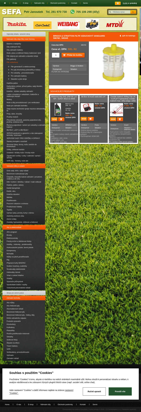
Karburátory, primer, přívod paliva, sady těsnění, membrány (25, 87)
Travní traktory (12, 346)
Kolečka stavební (13, 194)
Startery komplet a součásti (17, 141)
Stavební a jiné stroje (19, 79)
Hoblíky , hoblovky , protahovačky (19, 244)
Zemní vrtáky (11, 219)
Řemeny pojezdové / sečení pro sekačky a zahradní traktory (26, 126)
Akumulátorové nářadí (15, 309)
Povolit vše (120, 391)
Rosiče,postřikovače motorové (18, 334)
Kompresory (11, 251)
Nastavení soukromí (129, 409)
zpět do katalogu (128, 36)
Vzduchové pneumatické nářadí (18, 288)
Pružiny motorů (12, 117)
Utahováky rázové (13, 272)
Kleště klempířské (13, 188)
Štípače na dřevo (13, 343)
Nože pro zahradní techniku (17, 106)
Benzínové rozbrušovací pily (17, 174)
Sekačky (10, 337)
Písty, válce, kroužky (14, 114)
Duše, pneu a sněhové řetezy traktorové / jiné (24, 53)
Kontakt (74, 3)
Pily (8, 260)
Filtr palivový (11, 59)
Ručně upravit (94, 391)
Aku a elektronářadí (14, 227)
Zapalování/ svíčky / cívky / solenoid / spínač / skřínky (24, 157)
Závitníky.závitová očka (15, 216)
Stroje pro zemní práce (15, 293)
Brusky (9, 235)
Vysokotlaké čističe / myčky (17, 285)
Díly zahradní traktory (15, 50)
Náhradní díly (39, 3)
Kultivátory (11, 327)
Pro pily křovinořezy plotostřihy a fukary (25, 70)
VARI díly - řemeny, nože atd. (18, 161)
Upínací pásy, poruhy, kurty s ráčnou (20, 213)
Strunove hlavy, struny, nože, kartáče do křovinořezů (22, 145)
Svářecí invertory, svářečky (17, 266)
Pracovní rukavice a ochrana (17, 204)
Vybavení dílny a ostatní (16, 166)
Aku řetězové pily (13, 306)
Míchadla (10, 254)
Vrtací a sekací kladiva (15, 275)
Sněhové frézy (12, 340)
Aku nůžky (10, 303)
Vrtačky (9, 278)
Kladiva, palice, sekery (15, 185)
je (130, 3)
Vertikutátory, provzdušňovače (18, 352)
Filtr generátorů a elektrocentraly (23, 67)
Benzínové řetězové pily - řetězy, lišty (20, 315)
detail (54, 119)
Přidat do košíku (74, 55)
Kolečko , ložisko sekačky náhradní (20, 91)
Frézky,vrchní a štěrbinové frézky (19, 241)
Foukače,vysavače (14, 321)
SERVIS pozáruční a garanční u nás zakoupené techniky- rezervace (25, 134)
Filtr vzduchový (12, 62)
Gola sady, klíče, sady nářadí (17, 171)
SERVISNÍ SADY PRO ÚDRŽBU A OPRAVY (23, 138)
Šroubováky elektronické (16, 269)
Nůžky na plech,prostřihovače (18, 257)
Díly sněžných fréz (13, 47)
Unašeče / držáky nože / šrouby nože (20, 153)
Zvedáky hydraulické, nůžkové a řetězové (22, 222)
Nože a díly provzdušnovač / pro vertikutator (23, 103)
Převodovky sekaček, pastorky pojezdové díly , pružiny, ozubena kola (24, 121)
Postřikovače (11, 200)
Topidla (9, 210)
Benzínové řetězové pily (16, 312)
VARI (8, 349)
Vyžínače (10, 355)
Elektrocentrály (12, 238)
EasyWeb (83, 409)
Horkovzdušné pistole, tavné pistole (20, 247)
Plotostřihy (11, 331)
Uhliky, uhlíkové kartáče (15, 150)
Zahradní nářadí (13, 358)
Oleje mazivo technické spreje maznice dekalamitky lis (26, 110)
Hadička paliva (12, 83)
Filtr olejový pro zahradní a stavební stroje (22, 56)
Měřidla (9, 197)
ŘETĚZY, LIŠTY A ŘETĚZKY (17, 130)
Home (5, 3)
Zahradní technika (13, 298)
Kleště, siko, (11, 191)
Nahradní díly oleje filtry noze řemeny (21, 39)
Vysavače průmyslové (15, 282)
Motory (9, 99)
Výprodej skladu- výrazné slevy (18, 34)
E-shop (25, 3)
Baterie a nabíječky (14, 44)
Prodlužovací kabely (14, 207)
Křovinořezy (11, 324)
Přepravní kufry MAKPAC (16, 263)
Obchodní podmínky (57, 3)
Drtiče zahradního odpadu (16, 318)
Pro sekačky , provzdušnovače (22, 73)
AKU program (12, 232)
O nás (15, 3)
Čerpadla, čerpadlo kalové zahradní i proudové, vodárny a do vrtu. (24, 178)
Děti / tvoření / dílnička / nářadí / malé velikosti (24, 182)
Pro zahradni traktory (19, 76)
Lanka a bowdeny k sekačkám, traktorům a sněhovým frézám (23, 95)
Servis (85, 3)
